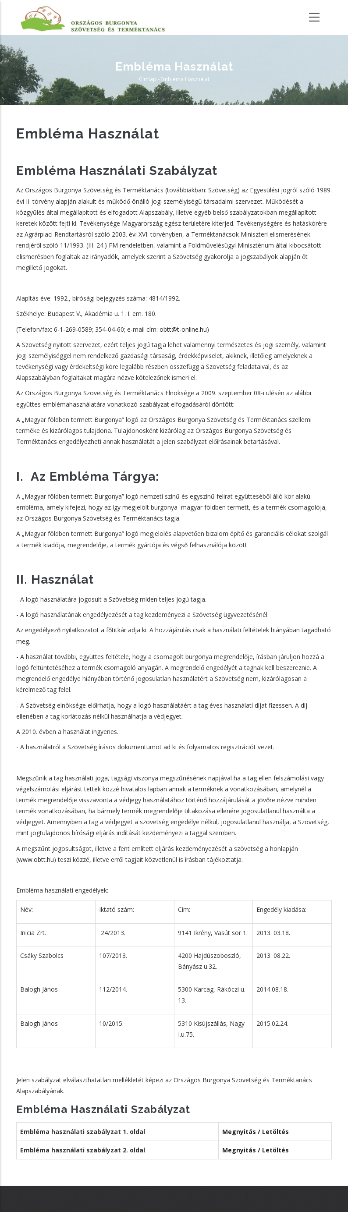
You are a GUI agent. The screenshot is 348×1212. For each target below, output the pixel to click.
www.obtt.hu (36, 859)
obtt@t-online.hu (183, 329)
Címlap (147, 79)
